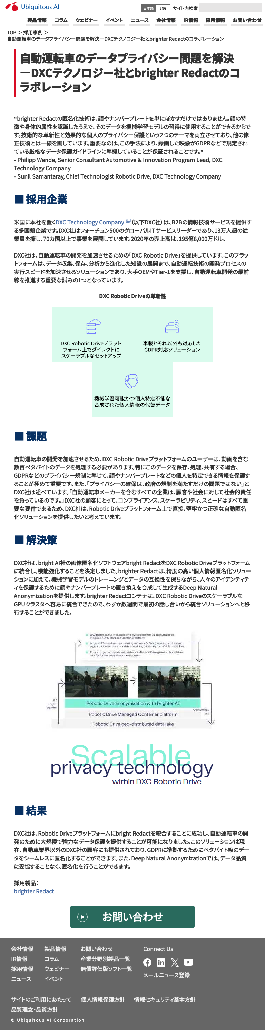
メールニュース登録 (166, 975)
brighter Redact (34, 891)
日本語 (148, 8)
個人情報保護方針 (103, 999)
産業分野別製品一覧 (105, 959)
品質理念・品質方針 (34, 1009)
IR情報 (19, 959)
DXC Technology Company (93, 222)
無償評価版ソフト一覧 (106, 969)
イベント (53, 979)
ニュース (21, 979)
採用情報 (22, 969)
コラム (51, 959)
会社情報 (22, 949)
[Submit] (255, 8)
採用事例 (32, 32)
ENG (162, 8)
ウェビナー (56, 969)
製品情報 (55, 949)
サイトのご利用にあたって (41, 999)
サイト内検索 (185, 8)
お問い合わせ (132, 916)
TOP (11, 32)
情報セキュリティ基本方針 (165, 999)
